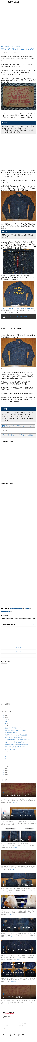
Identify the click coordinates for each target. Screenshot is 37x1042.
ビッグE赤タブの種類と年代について (16, 840)
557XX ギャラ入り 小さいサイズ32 (12, 732)
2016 (4, 717)
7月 (6, 754)
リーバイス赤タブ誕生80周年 (11, 748)
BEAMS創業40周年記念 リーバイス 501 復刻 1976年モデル (17, 739)
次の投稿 (18, 647)
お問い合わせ (5, 1028)
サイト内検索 (5, 1026)
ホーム (18, 656)
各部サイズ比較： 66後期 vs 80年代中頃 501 (14, 746)
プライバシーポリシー (23, 1023)
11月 (6, 721)
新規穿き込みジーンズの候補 (11, 728)
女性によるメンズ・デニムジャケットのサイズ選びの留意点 (17, 735)
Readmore (14, 802)
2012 (4, 774)
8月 (6, 751)
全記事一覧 (20, 1026)
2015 (4, 768)
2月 (6, 764)
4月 (6, 760)
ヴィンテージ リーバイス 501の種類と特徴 (18, 885)
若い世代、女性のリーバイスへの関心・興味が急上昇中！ (17, 734)
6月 (6, 756)
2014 (4, 770)
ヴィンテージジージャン (9, 46)
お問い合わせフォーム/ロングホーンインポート (18, 426)
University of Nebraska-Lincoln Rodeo (17, 316)
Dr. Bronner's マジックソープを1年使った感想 (14, 742)
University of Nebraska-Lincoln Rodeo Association (16, 308)
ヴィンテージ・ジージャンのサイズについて (18, 862)
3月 (6, 762)
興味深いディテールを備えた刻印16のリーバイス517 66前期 (18, 741)
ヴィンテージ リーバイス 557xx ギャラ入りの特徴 (15, 730)
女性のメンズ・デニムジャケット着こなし (14, 737)
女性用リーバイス (19, 46)
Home (2, 46)
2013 (4, 772)
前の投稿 (18, 651)
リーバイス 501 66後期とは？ (11, 749)
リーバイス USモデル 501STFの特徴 (12, 727)
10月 (6, 723)
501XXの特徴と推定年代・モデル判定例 (17, 795)
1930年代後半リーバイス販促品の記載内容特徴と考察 (16, 744)
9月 (6, 725)
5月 (6, 758)
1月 (6, 766)
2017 (4, 715)
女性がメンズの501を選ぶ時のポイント (16, 907)
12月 (6, 719)
